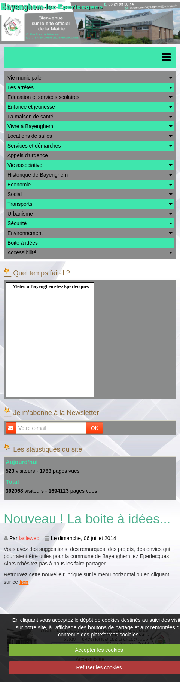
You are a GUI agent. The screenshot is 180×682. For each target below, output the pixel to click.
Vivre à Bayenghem (30, 126)
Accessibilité (21, 252)
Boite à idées (22, 243)
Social (14, 194)
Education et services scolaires (43, 97)
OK (94, 428)
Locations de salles (29, 136)
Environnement (25, 233)
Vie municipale (24, 78)
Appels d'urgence (27, 155)
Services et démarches (34, 146)
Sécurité (17, 223)
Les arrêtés (20, 87)
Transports (19, 204)
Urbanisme (20, 214)
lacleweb (29, 538)
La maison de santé (30, 117)
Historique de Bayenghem (37, 175)
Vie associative (24, 165)
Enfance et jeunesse (31, 107)
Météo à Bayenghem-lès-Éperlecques (51, 286)
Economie (19, 184)
